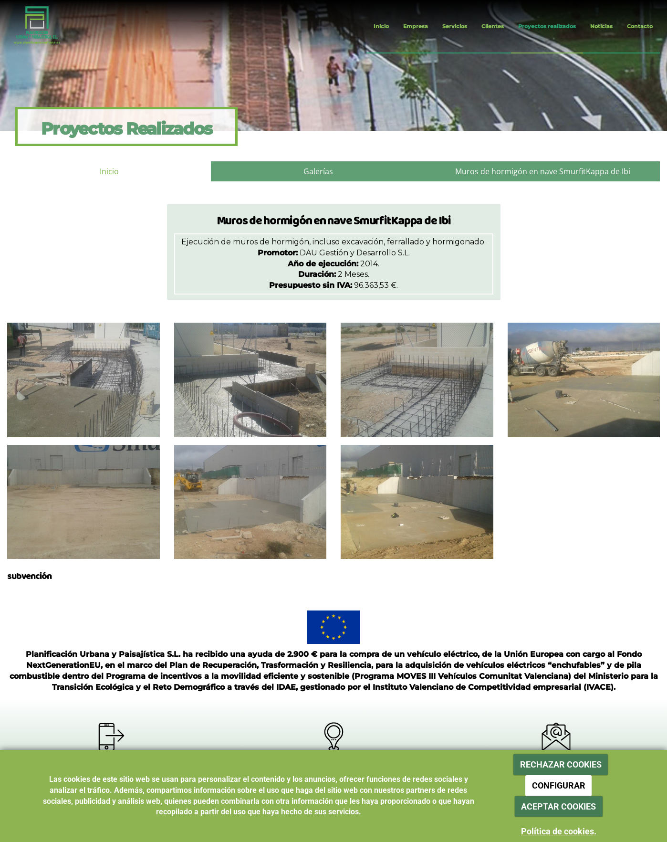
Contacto (640, 26)
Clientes (492, 26)
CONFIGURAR (558, 785)
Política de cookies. (558, 831)
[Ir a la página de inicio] (30, 26)
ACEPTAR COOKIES (558, 806)
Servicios (454, 26)
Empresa (415, 26)
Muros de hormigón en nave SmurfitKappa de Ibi (542, 171)
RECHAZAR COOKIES (561, 764)
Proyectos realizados (547, 26)
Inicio (381, 26)
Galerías (318, 171)
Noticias (601, 26)
